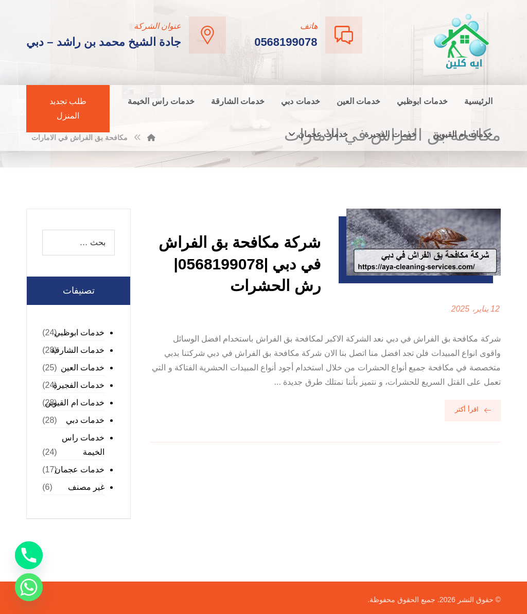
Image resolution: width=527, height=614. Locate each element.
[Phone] (29, 555)
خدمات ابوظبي (79, 332)
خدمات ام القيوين (74, 402)
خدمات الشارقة (77, 350)
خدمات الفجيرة (78, 385)
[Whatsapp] (29, 587)
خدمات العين (82, 367)
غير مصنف (86, 487)
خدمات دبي (85, 420)
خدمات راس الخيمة (83, 444)
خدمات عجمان (79, 469)
